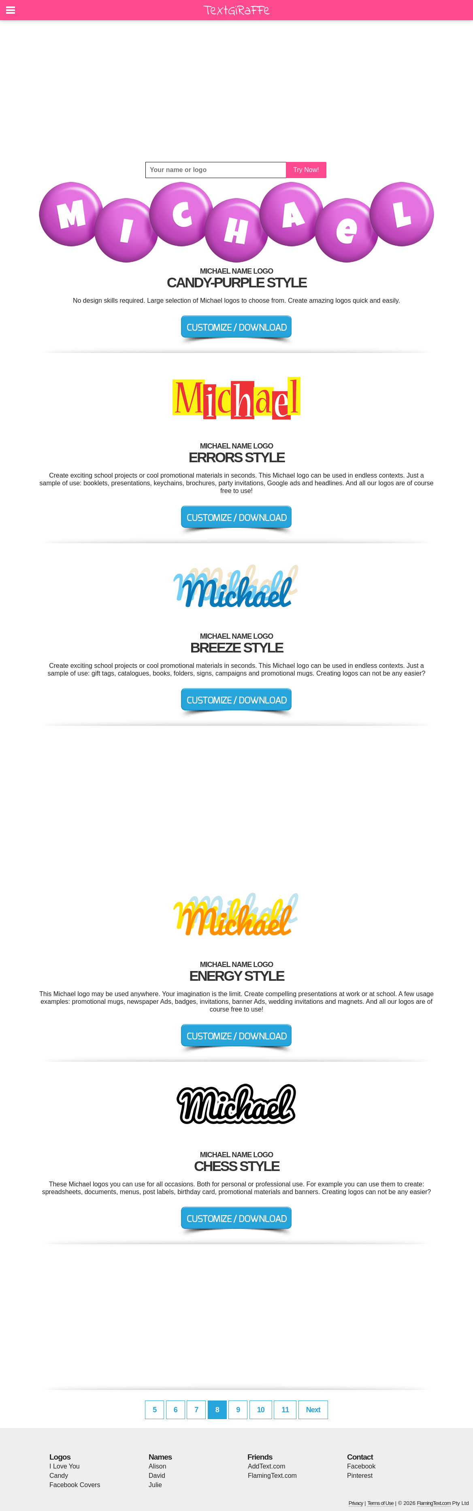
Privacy (356, 1503)
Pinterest (360, 1475)
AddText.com (266, 1466)
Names (160, 1457)
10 (260, 1410)
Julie (155, 1484)
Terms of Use (380, 1503)
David (157, 1475)
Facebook (361, 1466)
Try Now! (306, 169)
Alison (157, 1466)
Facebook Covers (74, 1484)
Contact (360, 1457)
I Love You (64, 1466)
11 (285, 1410)
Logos (59, 1457)
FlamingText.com (272, 1475)
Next (313, 1410)
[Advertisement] (236, 91)
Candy (58, 1475)
